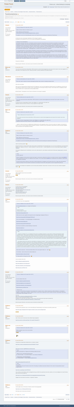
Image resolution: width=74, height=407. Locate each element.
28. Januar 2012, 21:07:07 (19, 67)
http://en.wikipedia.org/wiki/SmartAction (22, 261)
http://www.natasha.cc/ (20, 227)
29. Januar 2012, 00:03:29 (19, 325)
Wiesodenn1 (8, 76)
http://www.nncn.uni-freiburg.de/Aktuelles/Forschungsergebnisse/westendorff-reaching (30, 375)
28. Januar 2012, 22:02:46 (19, 184)
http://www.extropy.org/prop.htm (21, 221)
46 (15, 394)
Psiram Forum (8, 4)
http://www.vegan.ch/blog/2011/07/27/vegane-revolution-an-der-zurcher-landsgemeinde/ (31, 309)
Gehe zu (54, 399)
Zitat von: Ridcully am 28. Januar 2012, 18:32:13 (24, 27)
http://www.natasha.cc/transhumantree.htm (23, 189)
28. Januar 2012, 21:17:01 (19, 109)
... (14, 394)
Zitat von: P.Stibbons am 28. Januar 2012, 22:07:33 (25, 274)
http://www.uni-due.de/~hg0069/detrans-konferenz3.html (25, 348)
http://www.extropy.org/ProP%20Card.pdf (23, 223)
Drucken (67, 394)
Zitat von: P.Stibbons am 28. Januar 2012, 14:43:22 (25, 203)
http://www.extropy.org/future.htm (22, 212)
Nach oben (7, 394)
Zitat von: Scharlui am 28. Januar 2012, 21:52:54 (25, 327)
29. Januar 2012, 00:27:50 (19, 340)
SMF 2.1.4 (5, 405)
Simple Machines (13, 405)
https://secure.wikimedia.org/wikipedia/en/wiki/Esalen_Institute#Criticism (28, 299)
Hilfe (60, 405)
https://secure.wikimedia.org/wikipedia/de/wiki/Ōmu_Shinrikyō (26, 296)
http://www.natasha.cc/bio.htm (21, 187)
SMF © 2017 (9, 405)
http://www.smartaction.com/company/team (23, 265)
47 (16, 394)
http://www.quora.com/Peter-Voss (21, 267)
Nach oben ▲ (68, 405)
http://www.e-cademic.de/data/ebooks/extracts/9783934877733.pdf (27, 344)
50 (20, 394)
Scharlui (7, 25)
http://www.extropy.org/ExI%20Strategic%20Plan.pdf (25, 217)
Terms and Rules (63, 405)
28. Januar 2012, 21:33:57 (19, 130)
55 (22, 394)
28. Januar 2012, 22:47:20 (19, 305)
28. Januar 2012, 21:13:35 (19, 94)
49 (19, 394)
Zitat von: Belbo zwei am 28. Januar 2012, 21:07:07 (25, 97)
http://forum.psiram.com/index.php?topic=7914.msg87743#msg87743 (27, 320)
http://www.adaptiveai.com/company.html (23, 263)
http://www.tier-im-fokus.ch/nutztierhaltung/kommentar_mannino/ (27, 138)
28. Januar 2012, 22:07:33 (19, 199)
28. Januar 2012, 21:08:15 (19, 76)
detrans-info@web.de (38, 354)
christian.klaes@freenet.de (31, 357)
